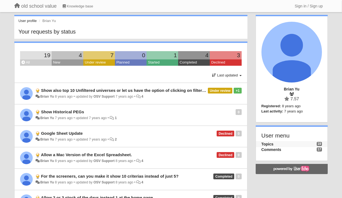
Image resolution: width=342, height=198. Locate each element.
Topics (267, 144)
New (56, 62)
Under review (95, 62)
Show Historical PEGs (62, 111)
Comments (271, 149)
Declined (218, 62)
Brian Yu (47, 96)
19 (47, 55)
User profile (27, 21)
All (25, 62)
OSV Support (104, 96)
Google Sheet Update (62, 133)
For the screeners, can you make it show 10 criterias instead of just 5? (109, 176)
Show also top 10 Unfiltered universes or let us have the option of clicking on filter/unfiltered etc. (135, 90)
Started (153, 62)
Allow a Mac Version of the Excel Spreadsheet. (86, 154)
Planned (122, 62)
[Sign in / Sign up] (309, 6)
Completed (188, 62)
